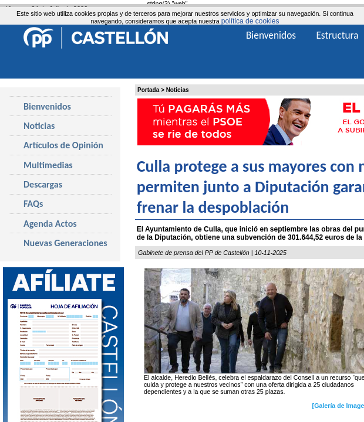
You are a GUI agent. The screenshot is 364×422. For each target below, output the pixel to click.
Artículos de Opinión (63, 145)
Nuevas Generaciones (65, 243)
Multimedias (48, 165)
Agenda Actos (50, 223)
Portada (148, 90)
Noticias (177, 90)
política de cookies (250, 21)
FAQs (33, 203)
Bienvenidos (47, 106)
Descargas (42, 184)
